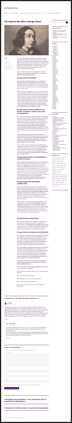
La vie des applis (32, 13)
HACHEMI (9, 303)
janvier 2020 (55, 69)
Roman (53, 182)
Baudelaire (54, 161)
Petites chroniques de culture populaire (59, 30)
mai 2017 (54, 93)
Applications (6, 13)
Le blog (54, 126)
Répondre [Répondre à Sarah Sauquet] (8, 338)
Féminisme (9, 65)
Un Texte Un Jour (11, 8)
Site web (6, 379)
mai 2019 (54, 76)
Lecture (63, 169)
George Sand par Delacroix (37, 266)
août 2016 (54, 103)
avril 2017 (54, 94)
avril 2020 (54, 66)
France (65, 165)
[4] (17, 281)
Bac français (58, 159)
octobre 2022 (55, 50)
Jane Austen (54, 169)
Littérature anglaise (55, 174)
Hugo (64, 167)
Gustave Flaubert (7, 67)
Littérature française (55, 176)
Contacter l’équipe (24, 13)
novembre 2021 (55, 53)
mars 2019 (54, 77)
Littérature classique (63, 174)
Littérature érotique (63, 176)
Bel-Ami (58, 161)
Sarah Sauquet (6, 61)
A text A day (55, 116)
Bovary (62, 161)
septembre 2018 (55, 80)
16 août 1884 (30, 268)
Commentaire (7, 352)
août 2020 (54, 62)
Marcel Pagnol (58, 178)
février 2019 (55, 78)
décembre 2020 (55, 60)
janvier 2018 (55, 86)
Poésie (62, 180)
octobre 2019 (55, 72)
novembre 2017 (55, 87)
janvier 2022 (55, 51)
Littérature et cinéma (56, 131)
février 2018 (55, 85)
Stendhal (53, 184)
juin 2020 (54, 65)
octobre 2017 (55, 88)
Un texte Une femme (34, 73)
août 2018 (54, 81)
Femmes (5, 66)
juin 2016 (54, 105)
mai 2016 (54, 106)
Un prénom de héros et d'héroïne (58, 141)
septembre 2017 (55, 89)
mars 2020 (55, 67)
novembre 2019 (55, 71)
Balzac (62, 159)
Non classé (54, 132)
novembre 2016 (55, 99)
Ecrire (65, 163)
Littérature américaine (56, 172)
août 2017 (54, 90)
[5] (36, 238)
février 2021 (55, 59)
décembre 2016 (55, 98)
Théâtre (57, 184)
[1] (26, 88)
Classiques (58, 163)
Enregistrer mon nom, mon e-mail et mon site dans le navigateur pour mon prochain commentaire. (23, 384)
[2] (21, 174)
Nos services (55, 134)
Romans (57, 182)
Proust (66, 180)
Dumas (62, 163)
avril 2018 (54, 84)
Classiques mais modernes (57, 119)
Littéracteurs (55, 129)
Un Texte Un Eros (56, 142)
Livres (44, 13)
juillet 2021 (54, 56)
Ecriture (53, 165)
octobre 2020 (55, 61)
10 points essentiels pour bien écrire (59, 33)
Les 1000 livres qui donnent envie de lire (60, 128)
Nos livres (54, 133)
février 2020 (55, 68)
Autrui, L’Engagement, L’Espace (58, 117)
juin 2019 (54, 75)
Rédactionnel (55, 137)
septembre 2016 (55, 102)
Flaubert (61, 165)
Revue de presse (14, 13)
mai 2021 (54, 57)
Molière (53, 180)
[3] (25, 198)
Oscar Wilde (58, 180)
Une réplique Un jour (56, 150)
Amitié (5, 65)
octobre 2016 (55, 100)
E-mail (6, 374)
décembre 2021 (55, 52)
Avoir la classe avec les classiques (58, 118)
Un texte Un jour (55, 143)
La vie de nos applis (56, 125)
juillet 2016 (54, 104)
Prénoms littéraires (56, 136)
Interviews (54, 122)
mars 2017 (54, 95)
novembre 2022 (55, 49)
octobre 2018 (55, 79)
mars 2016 (54, 108)
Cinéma (53, 163)
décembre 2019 (55, 70)
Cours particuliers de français (54, 13)
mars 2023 (54, 47)
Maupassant (64, 178)
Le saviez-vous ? (55, 127)
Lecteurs (59, 169)
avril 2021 (54, 58)
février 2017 (55, 96)
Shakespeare (62, 182)
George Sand (10, 66)
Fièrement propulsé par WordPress (17, 417)
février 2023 (55, 48)
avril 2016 (54, 107)
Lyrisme (53, 178)
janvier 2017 (55, 97)
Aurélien (53, 159)
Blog (39, 13)
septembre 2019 (55, 74)
